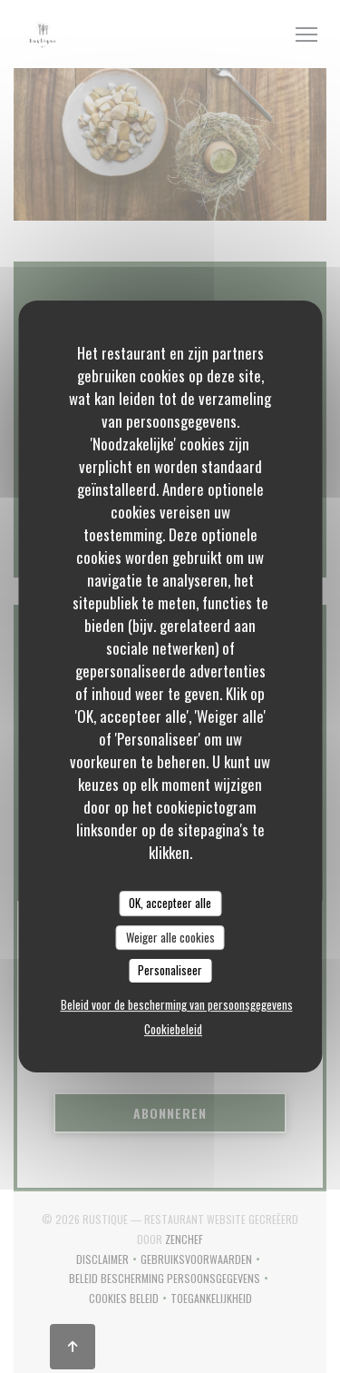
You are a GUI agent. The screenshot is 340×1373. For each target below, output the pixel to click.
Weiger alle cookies (170, 937)
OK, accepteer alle (170, 903)
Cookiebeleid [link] (173, 1029)
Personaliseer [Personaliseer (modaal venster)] (170, 970)
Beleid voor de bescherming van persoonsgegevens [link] (177, 1004)
